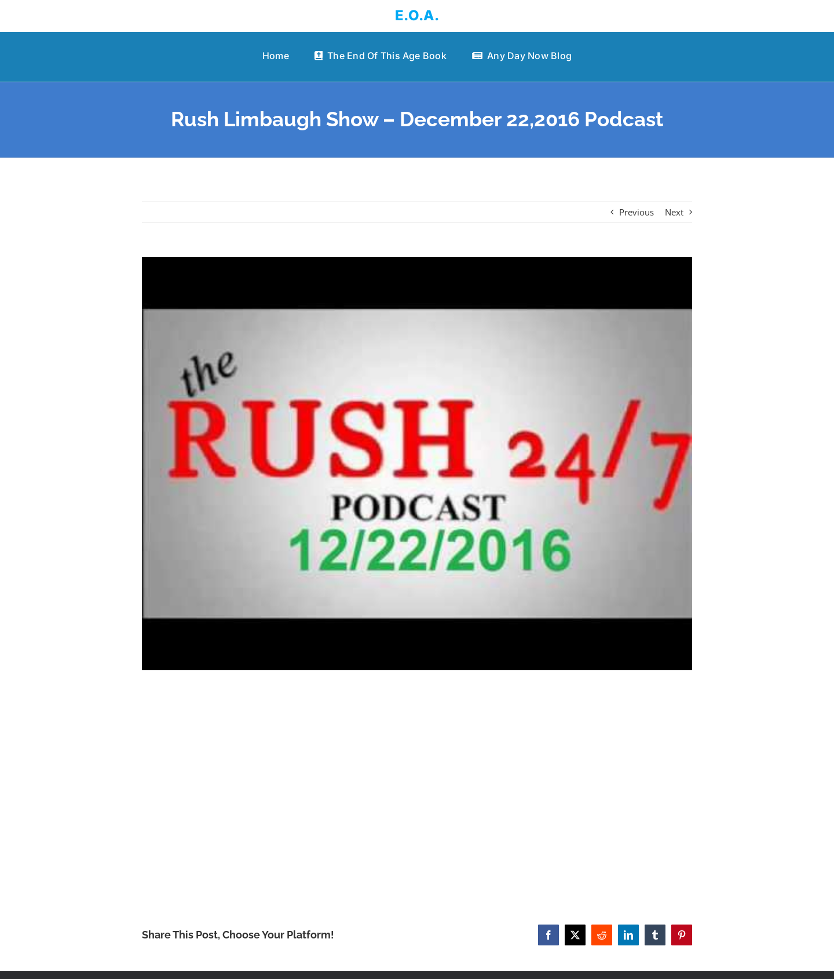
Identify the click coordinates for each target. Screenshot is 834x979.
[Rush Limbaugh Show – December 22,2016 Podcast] (417, 463)
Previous (636, 212)
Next (674, 212)
